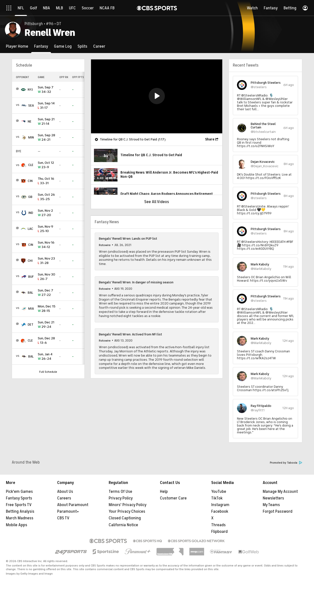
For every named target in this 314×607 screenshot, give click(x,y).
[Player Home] (17, 46)
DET (30, 324)
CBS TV (63, 518)
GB (30, 197)
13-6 (46, 341)
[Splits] (82, 46)
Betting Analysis (20, 511)
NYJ (30, 89)
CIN (30, 181)
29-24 (46, 325)
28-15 (46, 309)
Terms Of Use (120, 491)
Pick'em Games (19, 491)
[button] (157, 96)
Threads (218, 525)
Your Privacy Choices (127, 511)
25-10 (46, 229)
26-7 (46, 277)
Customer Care (173, 498)
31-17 (46, 106)
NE (29, 121)
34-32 (46, 90)
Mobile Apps (16, 525)
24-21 (46, 138)
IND (30, 213)
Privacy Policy (121, 498)
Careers (64, 498)
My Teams (271, 504)
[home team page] (23, 89)
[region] (156, 96)
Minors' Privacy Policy (127, 504)
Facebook (219, 511)
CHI (30, 261)
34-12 (46, 245)
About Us (65, 491)
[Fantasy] (41, 46)
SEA (31, 105)
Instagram (220, 504)
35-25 (46, 197)
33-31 (46, 181)
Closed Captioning (125, 518)
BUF (31, 277)
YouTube (218, 491)
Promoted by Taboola (286, 462)
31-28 (46, 261)
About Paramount (72, 504)
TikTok (216, 498)
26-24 (46, 357)
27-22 (46, 293)
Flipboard (219, 531)
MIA (31, 308)
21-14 (46, 122)
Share (209, 139)
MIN (31, 137)
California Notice (123, 525)
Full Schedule (48, 371)
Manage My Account (280, 491)
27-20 (46, 213)
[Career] (99, 46)
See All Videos (156, 201)
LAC (30, 229)
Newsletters (273, 498)
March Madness (19, 518)
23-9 (46, 165)
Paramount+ (68, 511)
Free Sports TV (19, 504)
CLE (30, 165)
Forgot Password (277, 511)
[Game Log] (63, 46)
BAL (30, 292)
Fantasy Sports (19, 498)
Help (164, 491)
